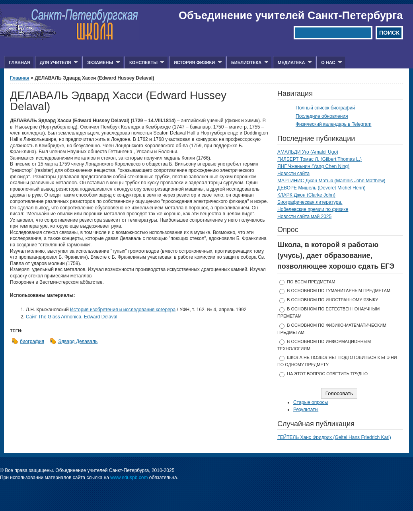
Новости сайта (293, 173)
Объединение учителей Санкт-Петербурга (291, 15)
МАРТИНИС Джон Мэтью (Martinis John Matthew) (331, 180)
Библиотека (247, 62)
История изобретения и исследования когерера (122, 309)
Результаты (305, 409)
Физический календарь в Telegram (333, 124)
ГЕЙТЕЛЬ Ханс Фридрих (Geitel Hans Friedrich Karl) (334, 437)
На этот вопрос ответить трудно (327, 373)
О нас (329, 62)
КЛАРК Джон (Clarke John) (306, 195)
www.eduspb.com (129, 477)
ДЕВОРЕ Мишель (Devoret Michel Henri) (321, 188)
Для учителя (56, 62)
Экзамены (101, 62)
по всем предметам (311, 281)
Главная (19, 62)
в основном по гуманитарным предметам (338, 290)
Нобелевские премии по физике (312, 209)
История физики (195, 62)
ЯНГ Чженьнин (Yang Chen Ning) (313, 166)
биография (32, 341)
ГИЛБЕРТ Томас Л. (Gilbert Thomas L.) (319, 159)
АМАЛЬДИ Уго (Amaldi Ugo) (307, 152)
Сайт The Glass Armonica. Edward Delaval (71, 317)
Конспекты (144, 62)
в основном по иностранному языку (332, 299)
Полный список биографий (325, 108)
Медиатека (292, 62)
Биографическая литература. (310, 202)
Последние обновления (322, 116)
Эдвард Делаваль (77, 341)
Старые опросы (310, 402)
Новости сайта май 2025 (304, 216)
